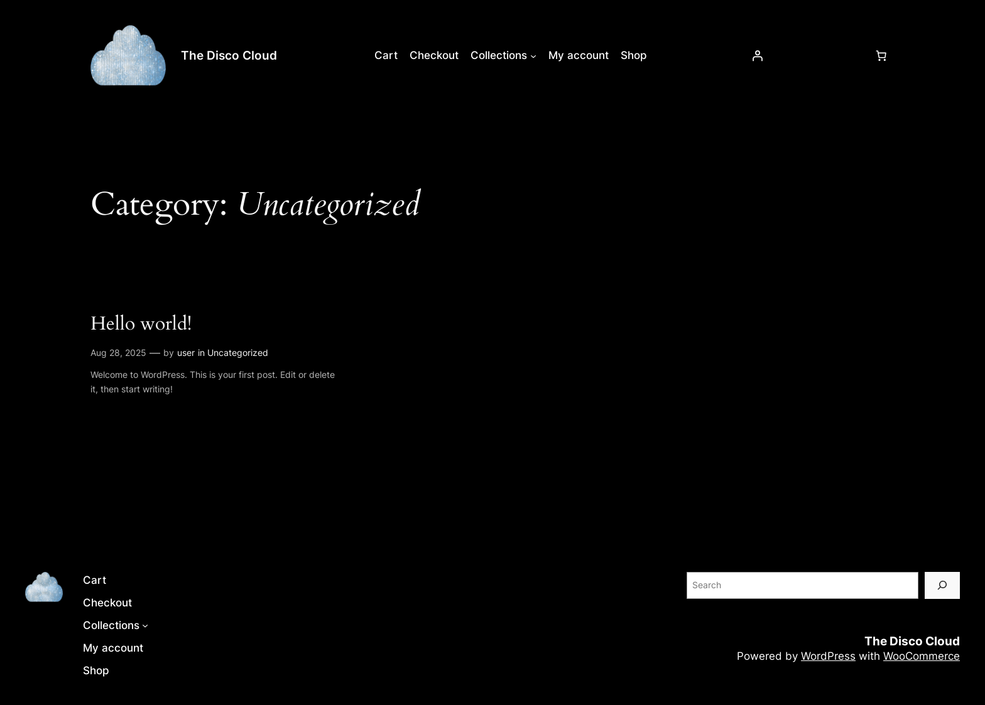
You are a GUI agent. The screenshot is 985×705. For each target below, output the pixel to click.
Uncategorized (237, 352)
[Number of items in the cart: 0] (881, 55)
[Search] (942, 585)
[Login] (757, 55)
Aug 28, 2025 (118, 352)
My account (578, 55)
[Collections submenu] (533, 55)
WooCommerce (921, 656)
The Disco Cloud (229, 55)
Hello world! (141, 324)
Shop (634, 55)
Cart (386, 55)
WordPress (828, 656)
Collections (499, 55)
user (186, 352)
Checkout (434, 55)
